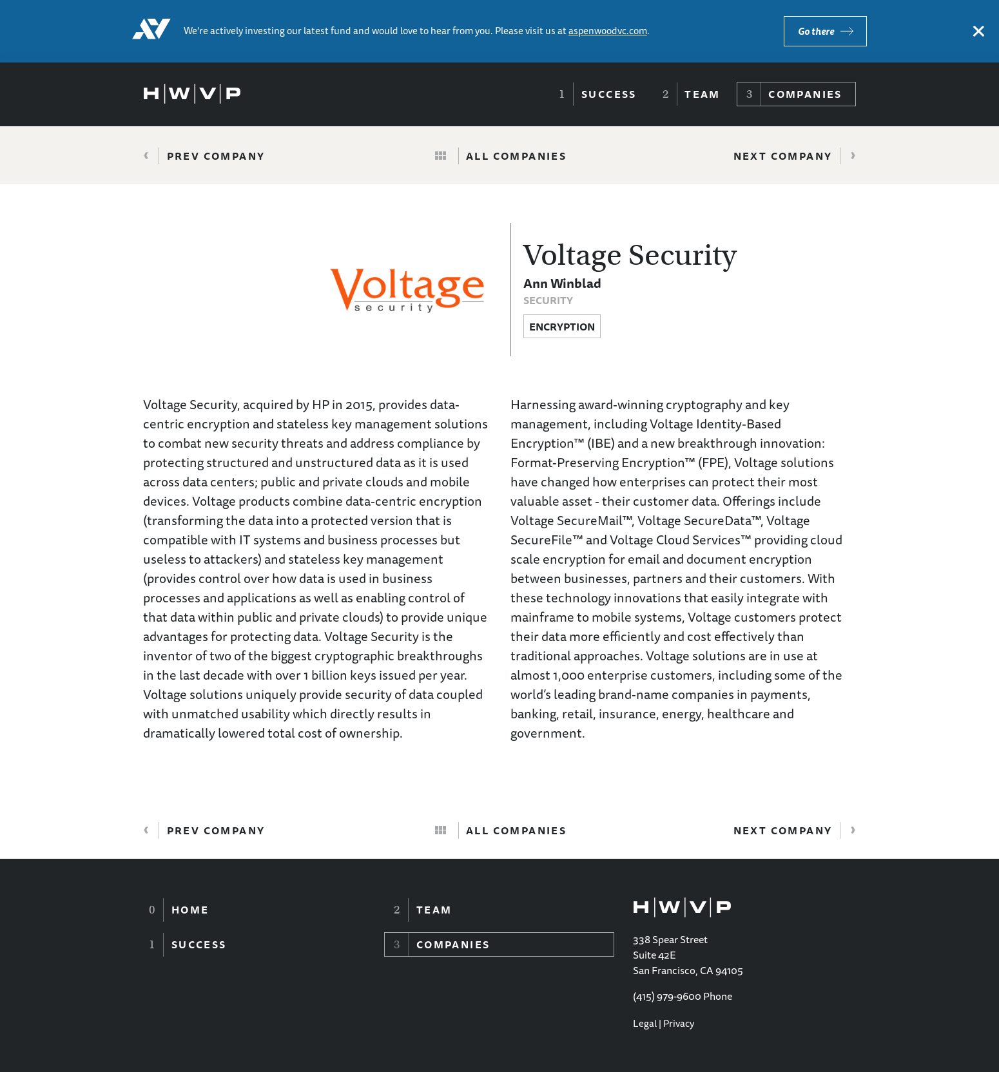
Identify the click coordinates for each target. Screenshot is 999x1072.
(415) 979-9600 (667, 996)
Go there (816, 31)
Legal (645, 1023)
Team (702, 94)
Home (190, 909)
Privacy (678, 1023)
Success (609, 94)
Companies (805, 94)
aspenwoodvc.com (607, 30)
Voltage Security (630, 255)
